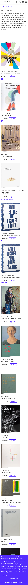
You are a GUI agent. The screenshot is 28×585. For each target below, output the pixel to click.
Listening (4, 437)
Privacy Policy (4, 575)
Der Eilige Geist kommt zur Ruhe (10, 73)
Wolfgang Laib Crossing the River (6, 193)
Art (11, 6)
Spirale (3, 541)
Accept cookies (14, 578)
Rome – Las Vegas (6, 156)
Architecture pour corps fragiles (10, 277)
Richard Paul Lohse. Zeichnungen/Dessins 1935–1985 (11, 501)
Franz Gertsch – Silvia (7, 361)
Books (7, 6)
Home (2, 6)
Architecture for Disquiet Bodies (10, 235)
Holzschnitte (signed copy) (9, 398)
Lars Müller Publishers (7, 2)
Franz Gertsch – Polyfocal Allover (11, 318)
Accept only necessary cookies (14, 582)
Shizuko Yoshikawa (6, 472)
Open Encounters (6, 115)
